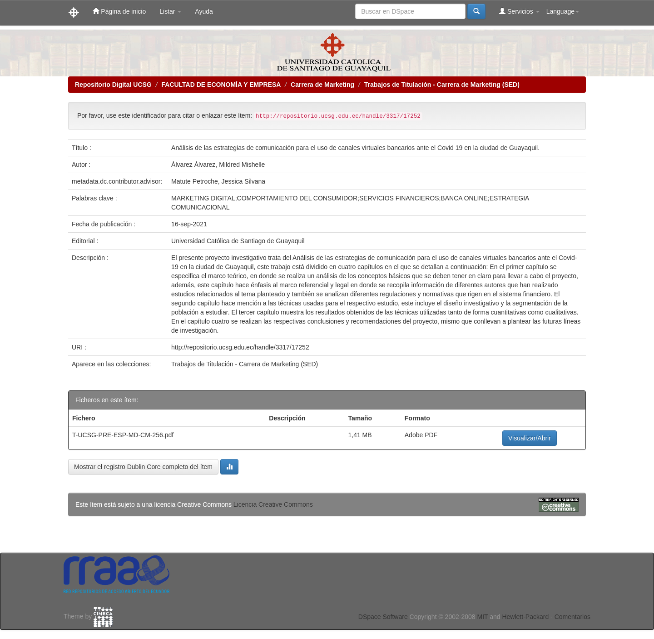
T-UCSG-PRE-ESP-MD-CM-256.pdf (122, 435)
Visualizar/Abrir (529, 438)
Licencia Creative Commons (273, 504)
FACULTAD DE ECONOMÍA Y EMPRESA (221, 84)
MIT (482, 616)
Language (562, 11)
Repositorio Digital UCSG (113, 84)
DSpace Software (383, 616)
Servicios (519, 11)
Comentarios (572, 616)
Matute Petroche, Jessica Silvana (218, 181)
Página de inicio (119, 11)
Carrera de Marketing (322, 84)
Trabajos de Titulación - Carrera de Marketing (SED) (442, 84)
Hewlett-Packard (525, 616)
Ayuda (204, 11)
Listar (170, 11)
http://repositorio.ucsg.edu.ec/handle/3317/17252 (240, 347)
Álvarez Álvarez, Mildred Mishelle (218, 164)
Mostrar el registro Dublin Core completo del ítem (143, 466)
